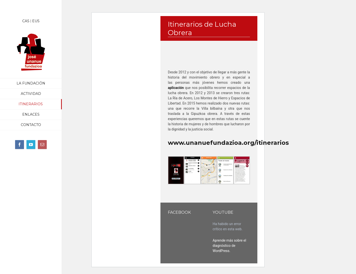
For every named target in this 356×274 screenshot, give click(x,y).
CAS (25, 21)
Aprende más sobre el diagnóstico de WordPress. (229, 245)
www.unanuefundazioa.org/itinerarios (228, 142)
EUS (36, 21)
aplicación (176, 88)
